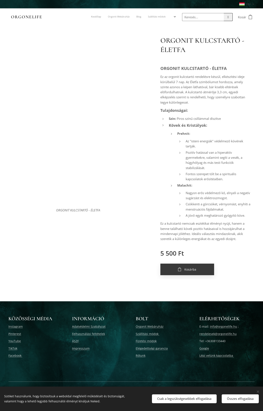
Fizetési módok (146, 341)
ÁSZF (75, 341)
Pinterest (14, 334)
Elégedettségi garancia (152, 348)
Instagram (15, 326)
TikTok (12, 348)
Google (204, 348)
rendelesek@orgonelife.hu (218, 334)
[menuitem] (68, 17)
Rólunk (140, 356)
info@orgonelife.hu (223, 326)
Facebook (15, 356)
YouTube (14, 341)
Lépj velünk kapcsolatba (216, 356)
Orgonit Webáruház (150, 326)
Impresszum (81, 348)
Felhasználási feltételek (88, 334)
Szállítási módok (147, 334)
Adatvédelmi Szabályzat (89, 326)
